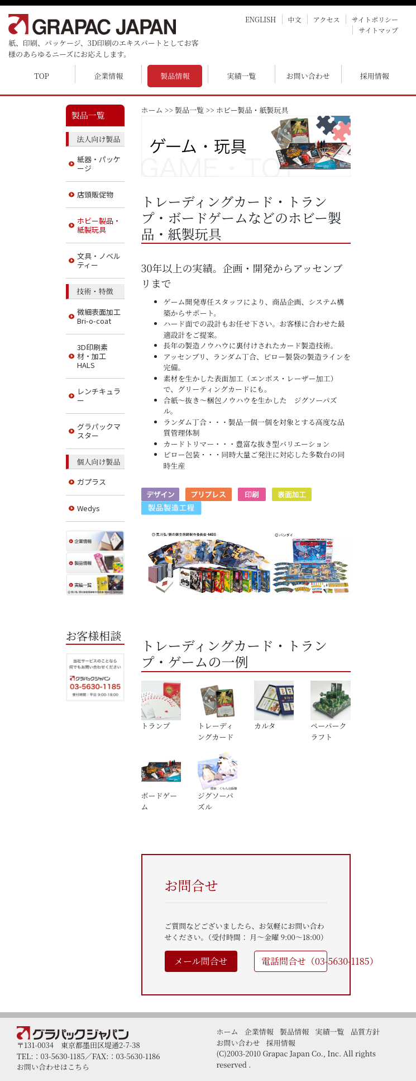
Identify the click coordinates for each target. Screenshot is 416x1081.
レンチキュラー (99, 395)
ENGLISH (260, 19)
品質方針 (365, 1031)
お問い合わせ (308, 75)
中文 (295, 19)
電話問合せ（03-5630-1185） (294, 961)
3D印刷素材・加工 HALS (92, 356)
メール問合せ (201, 961)
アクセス (326, 19)
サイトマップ (378, 30)
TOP (41, 75)
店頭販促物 (95, 194)
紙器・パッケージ (99, 163)
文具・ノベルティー (99, 260)
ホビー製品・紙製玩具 (99, 225)
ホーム (152, 110)
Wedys (88, 508)
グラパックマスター (99, 431)
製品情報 (174, 75)
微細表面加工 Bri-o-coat (99, 316)
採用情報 (374, 75)
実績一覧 (241, 75)
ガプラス (91, 481)
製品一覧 (189, 110)
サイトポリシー (375, 19)
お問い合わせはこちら (53, 1066)
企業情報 (108, 75)
